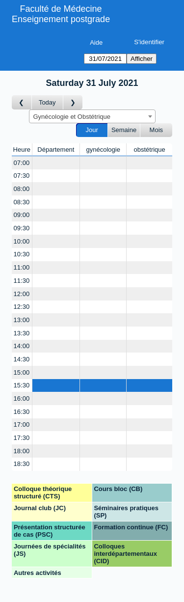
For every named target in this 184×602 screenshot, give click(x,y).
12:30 (22, 306)
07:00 (22, 162)
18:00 (22, 451)
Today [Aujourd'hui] (47, 102)
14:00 (22, 346)
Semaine (123, 130)
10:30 (22, 254)
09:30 (22, 228)
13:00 (22, 320)
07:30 (22, 175)
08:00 (22, 188)
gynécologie (103, 149)
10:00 (22, 241)
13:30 (22, 333)
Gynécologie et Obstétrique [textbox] (72, 116)
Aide (96, 42)
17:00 (22, 424)
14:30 (22, 359)
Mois (156, 130)
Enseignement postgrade (61, 19)
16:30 (22, 411)
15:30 (22, 385)
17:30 (22, 437)
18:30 (22, 463)
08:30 (22, 202)
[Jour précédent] (22, 102)
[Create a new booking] (56, 162)
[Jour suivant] (73, 102)
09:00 (22, 215)
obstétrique (149, 149)
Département (55, 149)
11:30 (22, 280)
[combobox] (92, 116)
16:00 (22, 398)
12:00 (22, 294)
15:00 (22, 372)
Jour (92, 130)
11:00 (22, 267)
